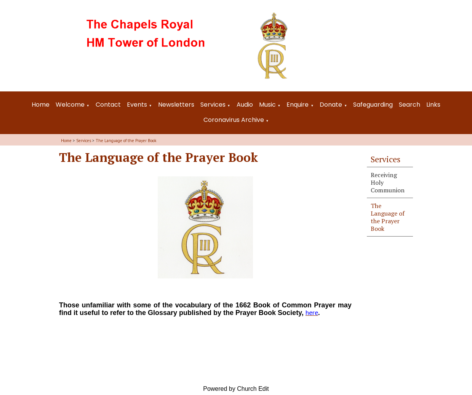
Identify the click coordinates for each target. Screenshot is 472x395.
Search (409, 104)
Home (41, 104)
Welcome (70, 104)
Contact (108, 104)
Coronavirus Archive (233, 119)
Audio (245, 104)
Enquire (297, 104)
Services (213, 104)
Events (137, 104)
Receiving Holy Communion (388, 182)
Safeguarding (373, 104)
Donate (331, 104)
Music (267, 104)
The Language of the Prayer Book (126, 140)
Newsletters (176, 104)
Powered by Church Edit (236, 388)
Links (433, 104)
